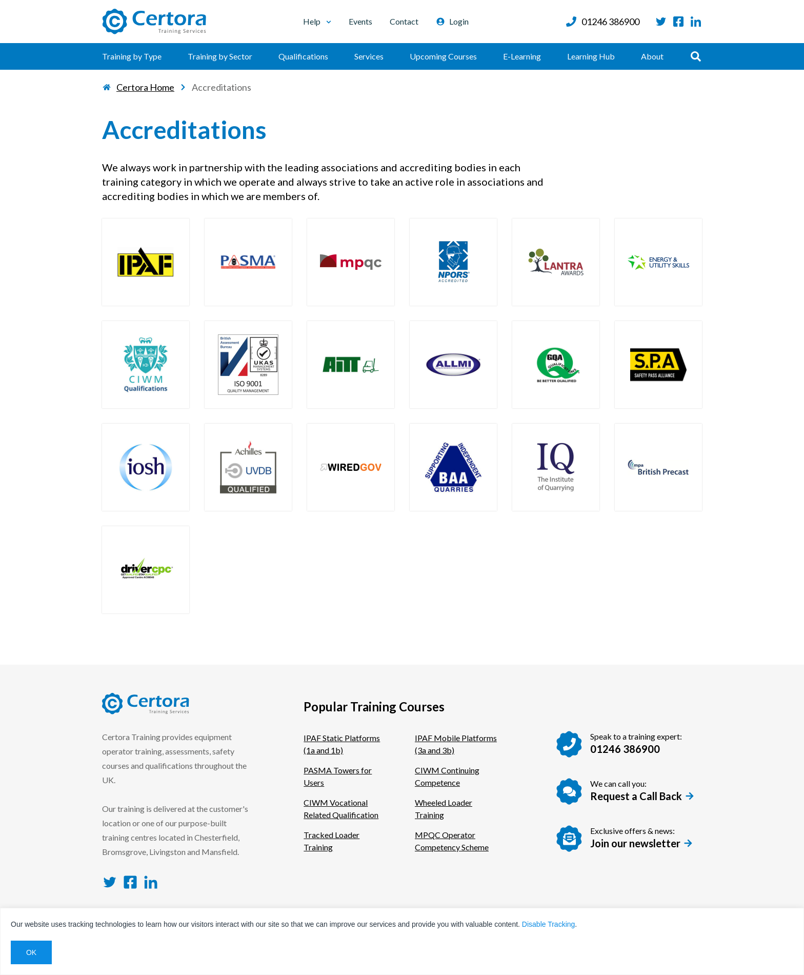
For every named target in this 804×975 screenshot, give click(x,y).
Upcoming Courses (443, 56)
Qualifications (303, 56)
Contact (404, 21)
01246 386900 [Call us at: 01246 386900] (602, 21)
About (652, 56)
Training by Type (132, 56)
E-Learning (522, 56)
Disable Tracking (548, 924)
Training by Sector (220, 56)
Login (452, 21)
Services (369, 56)
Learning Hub (591, 56)
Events (360, 21)
